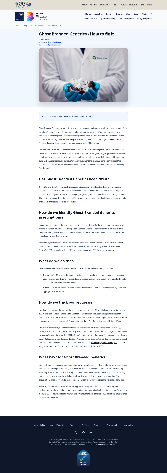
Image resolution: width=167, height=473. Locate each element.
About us (99, 14)
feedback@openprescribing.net (104, 342)
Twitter (46, 168)
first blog (70, 139)
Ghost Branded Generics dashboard (81, 314)
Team (116, 5)
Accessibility (39, 425)
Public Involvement (129, 5)
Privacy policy (113, 425)
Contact (72, 425)
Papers (109, 14)
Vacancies (128, 425)
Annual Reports (57, 425)
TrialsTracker (127, 18)
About (84, 5)
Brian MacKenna (54, 42)
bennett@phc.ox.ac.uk (106, 444)
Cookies (85, 425)
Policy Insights (144, 18)
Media (145, 14)
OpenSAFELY (90, 18)
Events (149, 5)
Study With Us (105, 5)
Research (93, 5)
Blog (128, 14)
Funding (97, 425)
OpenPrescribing (108, 18)
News (142, 5)
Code (136, 14)
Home (88, 14)
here (96, 246)
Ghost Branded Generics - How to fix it (46, 26)
